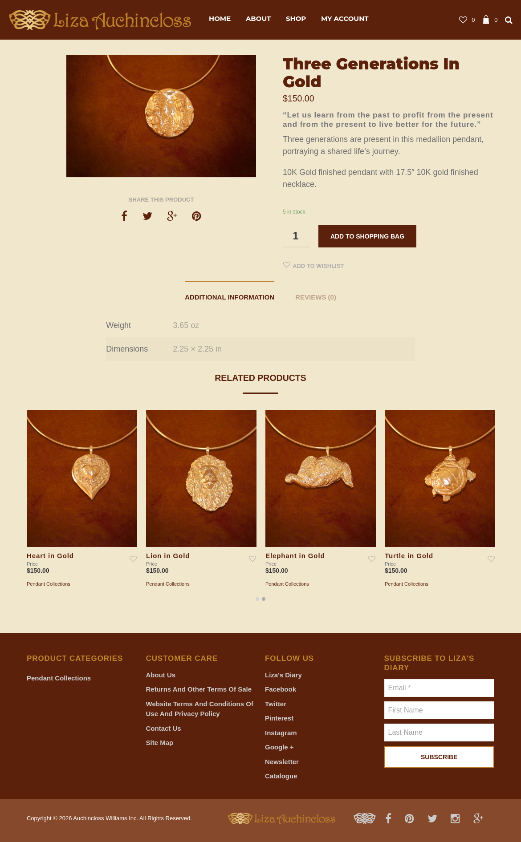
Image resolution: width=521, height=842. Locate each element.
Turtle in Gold (409, 555)
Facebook (280, 689)
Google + (279, 747)
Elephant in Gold (295, 555)
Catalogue (281, 776)
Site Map (160, 742)
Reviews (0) (315, 297)
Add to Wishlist (318, 266)
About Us (161, 675)
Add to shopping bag (367, 236)
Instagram (281, 733)
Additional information (229, 297)
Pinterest (279, 718)
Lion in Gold (168, 555)
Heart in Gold (50, 555)
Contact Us (163, 728)
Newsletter (282, 761)
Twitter (275, 704)
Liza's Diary (283, 675)
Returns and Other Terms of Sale (199, 689)
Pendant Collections (48, 584)
